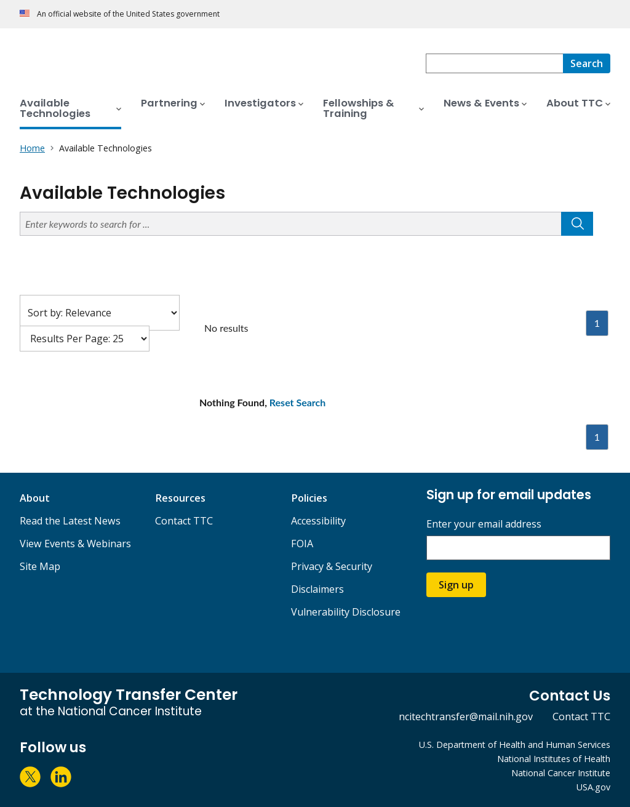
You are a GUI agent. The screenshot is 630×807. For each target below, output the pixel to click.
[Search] (586, 63)
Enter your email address (483, 524)
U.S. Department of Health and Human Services (514, 744)
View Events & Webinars (75, 543)
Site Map (40, 566)
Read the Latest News (70, 521)
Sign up (456, 585)
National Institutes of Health (553, 759)
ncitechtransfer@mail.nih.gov (466, 716)
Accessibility (318, 521)
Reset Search (297, 402)
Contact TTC (184, 521)
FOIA (302, 543)
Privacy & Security (331, 566)
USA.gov (593, 787)
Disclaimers (317, 589)
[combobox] (494, 63)
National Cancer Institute (560, 773)
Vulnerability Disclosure (346, 612)
